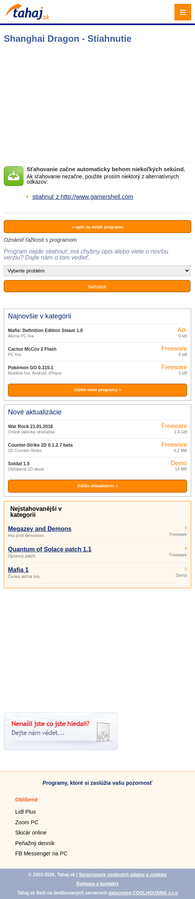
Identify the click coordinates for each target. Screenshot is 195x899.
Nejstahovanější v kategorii (36, 511)
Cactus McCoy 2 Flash (32, 349)
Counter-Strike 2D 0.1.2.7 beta (40, 445)
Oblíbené (26, 800)
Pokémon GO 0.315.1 (30, 367)
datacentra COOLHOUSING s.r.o (143, 893)
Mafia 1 (18, 570)
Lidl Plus (25, 812)
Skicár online (30, 833)
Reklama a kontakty (97, 883)
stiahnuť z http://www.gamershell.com (82, 197)
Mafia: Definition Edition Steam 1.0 (45, 330)
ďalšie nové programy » (97, 389)
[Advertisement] (97, 647)
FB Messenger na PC (41, 853)
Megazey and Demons (39, 529)
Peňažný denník (34, 843)
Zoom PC (26, 822)
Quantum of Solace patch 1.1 (50, 549)
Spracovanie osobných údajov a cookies (122, 874)
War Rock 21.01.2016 (30, 426)
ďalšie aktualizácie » (97, 485)
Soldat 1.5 (19, 463)
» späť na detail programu (97, 227)
